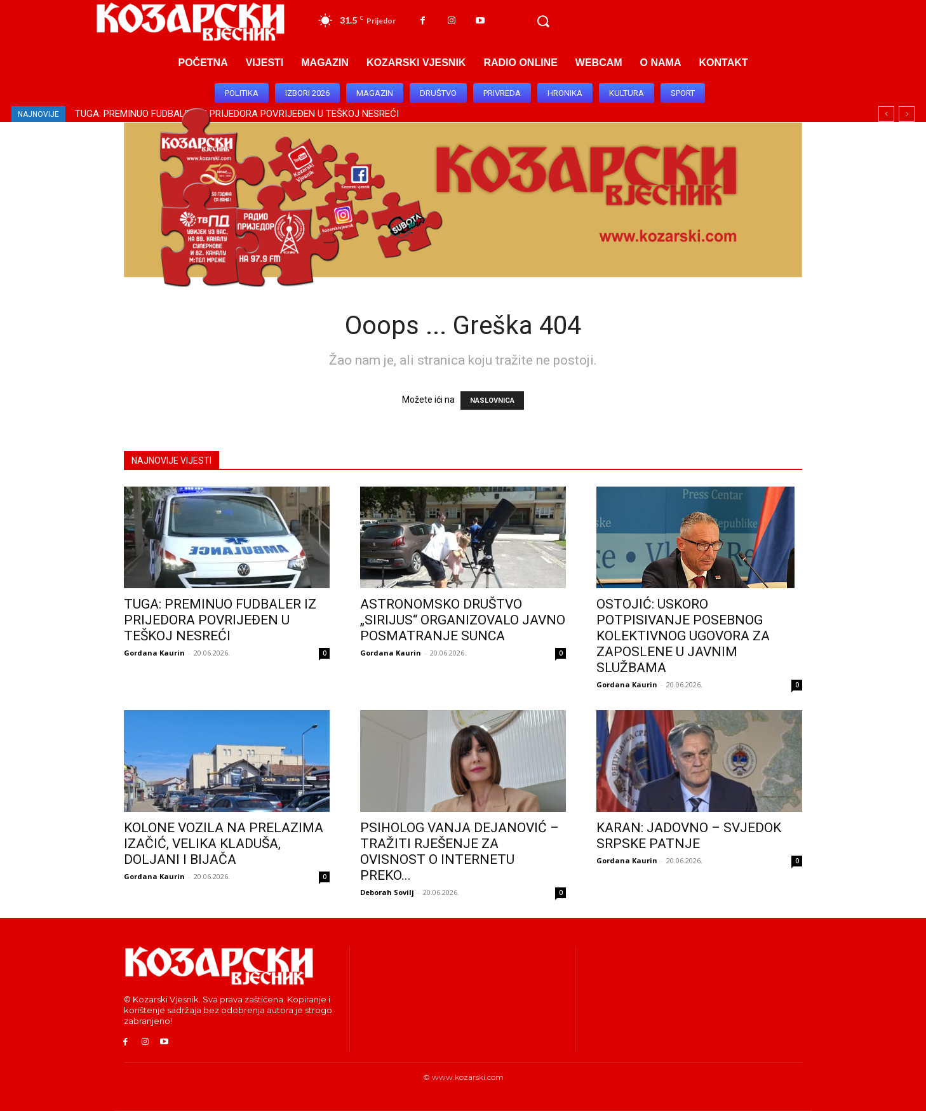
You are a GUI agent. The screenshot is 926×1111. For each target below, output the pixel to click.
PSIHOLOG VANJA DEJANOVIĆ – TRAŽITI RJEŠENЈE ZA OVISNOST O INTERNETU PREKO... (459, 851)
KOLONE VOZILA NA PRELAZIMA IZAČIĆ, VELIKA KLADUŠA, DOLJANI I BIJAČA (223, 843)
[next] (907, 114)
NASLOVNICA (492, 400)
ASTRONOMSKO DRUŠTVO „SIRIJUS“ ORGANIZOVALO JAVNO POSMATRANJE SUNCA (462, 619)
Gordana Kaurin (154, 652)
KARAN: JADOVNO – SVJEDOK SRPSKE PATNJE (688, 835)
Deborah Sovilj (387, 892)
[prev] (886, 114)
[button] (543, 21)
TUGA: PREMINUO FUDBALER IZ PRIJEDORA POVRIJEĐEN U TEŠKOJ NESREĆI (220, 619)
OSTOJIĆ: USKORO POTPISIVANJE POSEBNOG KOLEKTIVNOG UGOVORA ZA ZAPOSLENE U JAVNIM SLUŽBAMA (683, 635)
